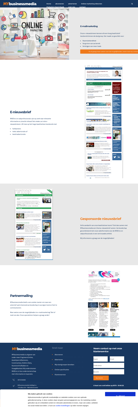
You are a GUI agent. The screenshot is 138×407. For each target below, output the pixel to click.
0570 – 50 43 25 (118, 385)
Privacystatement (47, 403)
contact (82, 7)
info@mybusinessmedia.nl (25, 393)
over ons (71, 7)
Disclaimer (86, 403)
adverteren (72, 4)
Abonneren (59, 354)
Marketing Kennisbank (55, 7)
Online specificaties (62, 369)
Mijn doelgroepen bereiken (64, 364)
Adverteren (59, 359)
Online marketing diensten (91, 4)
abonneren (59, 4)
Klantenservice (60, 374)
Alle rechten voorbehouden (101, 403)
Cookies (58, 403)
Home (48, 4)
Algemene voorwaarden (72, 403)
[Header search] (132, 3)
